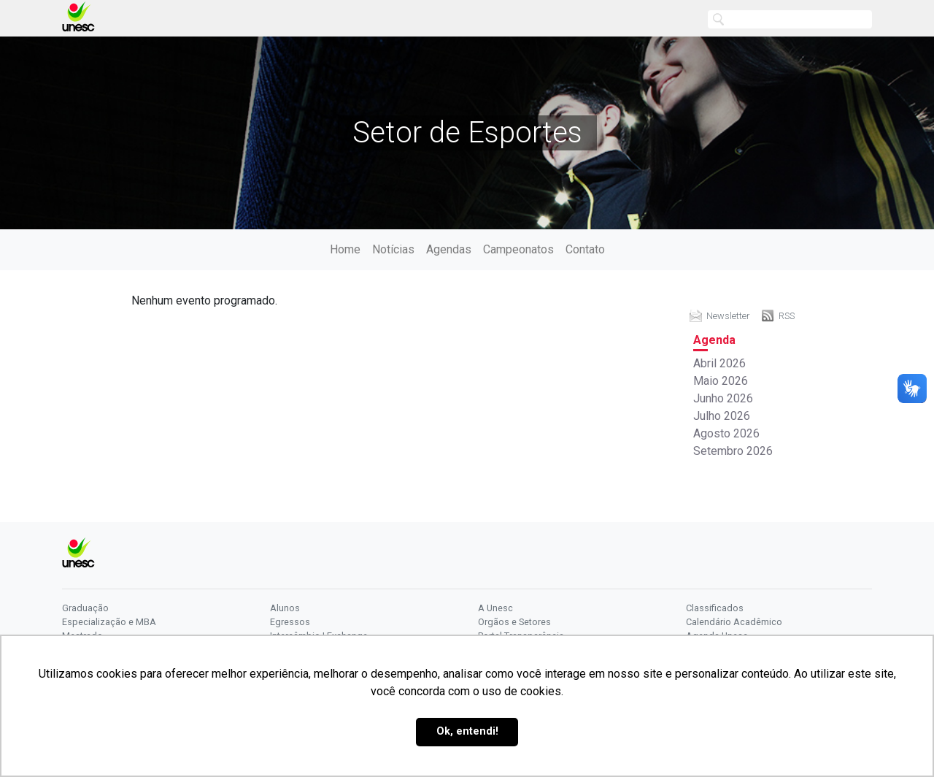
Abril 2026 (719, 363)
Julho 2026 (721, 416)
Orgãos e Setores (514, 621)
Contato (585, 249)
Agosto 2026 (726, 433)
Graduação (85, 607)
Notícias (393, 249)
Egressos (290, 621)
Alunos (285, 607)
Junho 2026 (723, 398)
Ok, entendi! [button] (467, 731)
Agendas (448, 249)
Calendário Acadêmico (734, 621)
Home (345, 249)
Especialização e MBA (109, 621)
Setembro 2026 (733, 451)
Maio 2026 (720, 381)
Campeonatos (518, 249)
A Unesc (495, 607)
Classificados (715, 607)
